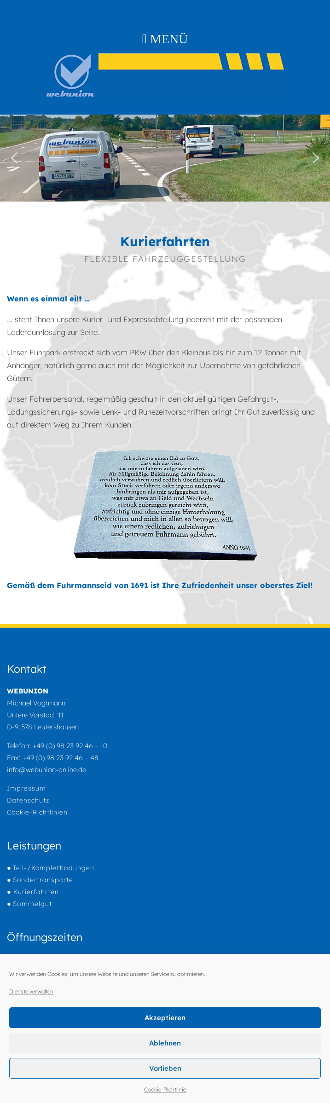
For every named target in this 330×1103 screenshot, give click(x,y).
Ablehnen (165, 1043)
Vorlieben (165, 1068)
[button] (14, 157)
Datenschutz (28, 800)
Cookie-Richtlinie (165, 1089)
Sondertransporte (43, 880)
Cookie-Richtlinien (37, 812)
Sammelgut (32, 904)
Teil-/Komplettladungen (53, 868)
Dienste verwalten (31, 991)
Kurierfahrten (35, 892)
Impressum (26, 788)
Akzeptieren (165, 1017)
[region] (165, 158)
